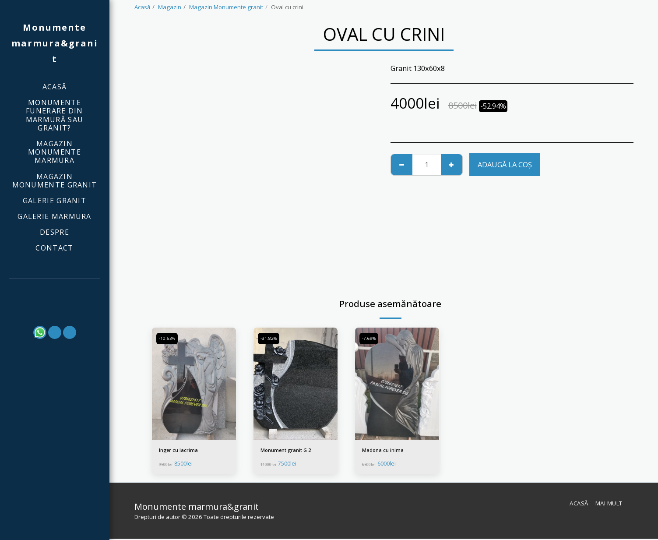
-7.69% (370, 338)
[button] (55, 291)
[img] (194, 384)
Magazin (169, 7)
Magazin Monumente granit (226, 7)
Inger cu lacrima (180, 451)
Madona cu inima (385, 451)
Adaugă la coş (505, 164)
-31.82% (269, 338)
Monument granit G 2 (289, 451)
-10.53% (168, 338)
